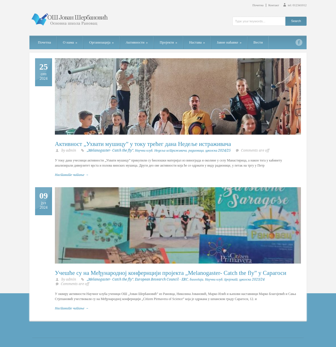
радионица (196, 150)
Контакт (273, 5)
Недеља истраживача (170, 150)
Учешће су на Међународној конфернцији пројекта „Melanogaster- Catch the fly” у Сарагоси (170, 273)
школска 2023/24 (252, 279)
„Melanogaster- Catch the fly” (110, 150)
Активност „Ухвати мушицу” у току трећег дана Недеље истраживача (143, 144)
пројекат (231, 279)
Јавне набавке (229, 42)
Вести (258, 42)
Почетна (258, 5)
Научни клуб (143, 150)
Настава (197, 42)
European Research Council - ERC (161, 279)
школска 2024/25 (218, 150)
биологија (196, 279)
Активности (137, 42)
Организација (101, 42)
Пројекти (168, 42)
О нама (70, 42)
